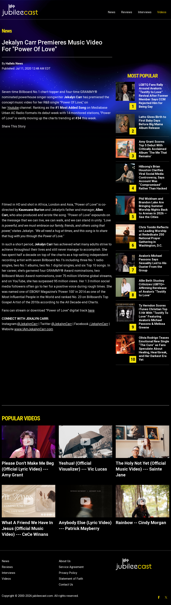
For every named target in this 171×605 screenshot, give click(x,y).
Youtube (13, 107)
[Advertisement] (142, 55)
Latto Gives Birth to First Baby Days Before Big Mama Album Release (152, 122)
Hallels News (14, 63)
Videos (161, 12)
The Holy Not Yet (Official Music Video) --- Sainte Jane (141, 469)
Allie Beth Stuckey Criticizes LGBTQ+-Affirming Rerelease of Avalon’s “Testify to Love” (153, 288)
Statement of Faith (71, 578)
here (91, 310)
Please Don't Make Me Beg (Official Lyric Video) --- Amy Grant (28, 469)
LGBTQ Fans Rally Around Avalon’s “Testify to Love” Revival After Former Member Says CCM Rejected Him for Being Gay (153, 95)
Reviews (126, 12)
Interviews (144, 12)
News (111, 12)
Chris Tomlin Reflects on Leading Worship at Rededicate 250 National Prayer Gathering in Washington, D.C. (154, 236)
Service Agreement (71, 567)
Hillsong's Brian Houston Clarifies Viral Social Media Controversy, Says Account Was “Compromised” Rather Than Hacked (153, 177)
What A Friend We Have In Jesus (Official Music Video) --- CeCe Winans (27, 528)
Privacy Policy (68, 573)
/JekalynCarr (98, 324)
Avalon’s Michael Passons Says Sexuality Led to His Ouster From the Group (152, 263)
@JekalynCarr (27, 324)
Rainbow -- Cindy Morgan (141, 522)
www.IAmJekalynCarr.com (33, 329)
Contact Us (66, 584)
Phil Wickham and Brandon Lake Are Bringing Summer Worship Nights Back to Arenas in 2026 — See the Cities (153, 208)
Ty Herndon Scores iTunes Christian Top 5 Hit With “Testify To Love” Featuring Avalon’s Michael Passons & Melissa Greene (153, 316)
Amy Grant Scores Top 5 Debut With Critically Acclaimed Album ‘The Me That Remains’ (153, 149)
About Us (65, 561)
